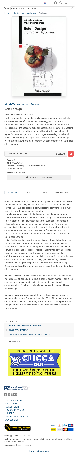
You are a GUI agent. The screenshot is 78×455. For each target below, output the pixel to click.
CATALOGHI (11, 403)
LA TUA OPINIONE (14, 400)
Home (6, 13)
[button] (44, 3)
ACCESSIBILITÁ (12, 420)
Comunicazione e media (18, 330)
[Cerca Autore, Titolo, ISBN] (40, 8)
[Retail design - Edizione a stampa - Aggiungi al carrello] (71, 154)
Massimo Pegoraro (30, 104)
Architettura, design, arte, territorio (25, 325)
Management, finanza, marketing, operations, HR (29, 335)
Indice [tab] (28, 192)
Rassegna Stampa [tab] (62, 192)
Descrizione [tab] (13, 192)
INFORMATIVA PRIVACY (16, 416)
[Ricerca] (72, 8)
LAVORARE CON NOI (15, 410)
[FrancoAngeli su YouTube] (15, 395)
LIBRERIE (9, 413)
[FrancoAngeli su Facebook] (5, 395)
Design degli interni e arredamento (24, 13)
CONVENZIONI (12, 407)
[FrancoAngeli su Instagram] (12, 395)
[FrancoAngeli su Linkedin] (9, 395)
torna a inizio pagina (39, 451)
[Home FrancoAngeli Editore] (13, 3)
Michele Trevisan (12, 104)
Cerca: (7, 8)
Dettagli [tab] (43, 192)
